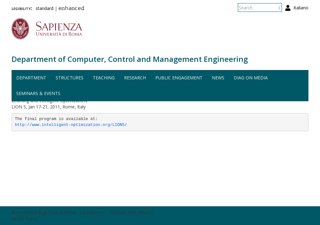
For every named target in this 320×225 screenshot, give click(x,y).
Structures (69, 78)
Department (31, 78)
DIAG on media (251, 78)
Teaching (104, 78)
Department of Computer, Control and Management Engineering (130, 59)
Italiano (300, 8)
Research (135, 78)
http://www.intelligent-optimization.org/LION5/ (71, 124)
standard (44, 8)
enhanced (71, 9)
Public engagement (178, 78)
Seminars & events (38, 93)
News (218, 78)
